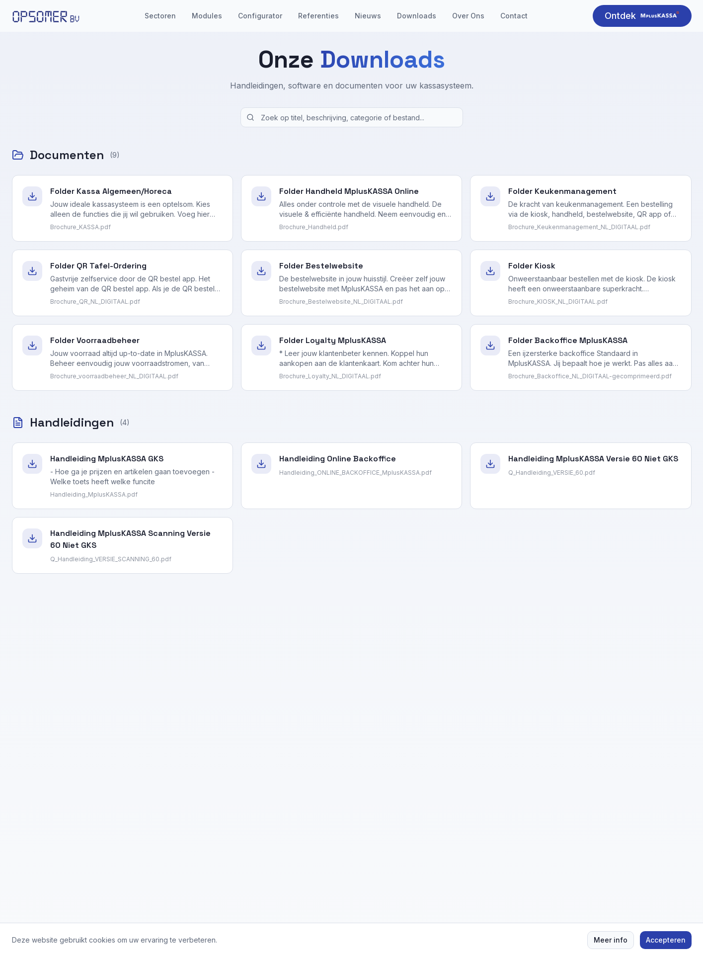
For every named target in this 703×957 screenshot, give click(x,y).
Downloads (416, 15)
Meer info (610, 940)
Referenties (318, 15)
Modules (207, 15)
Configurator (260, 15)
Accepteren (666, 940)
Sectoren (160, 15)
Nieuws (368, 15)
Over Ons (468, 15)
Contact (514, 15)
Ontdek (642, 15)
